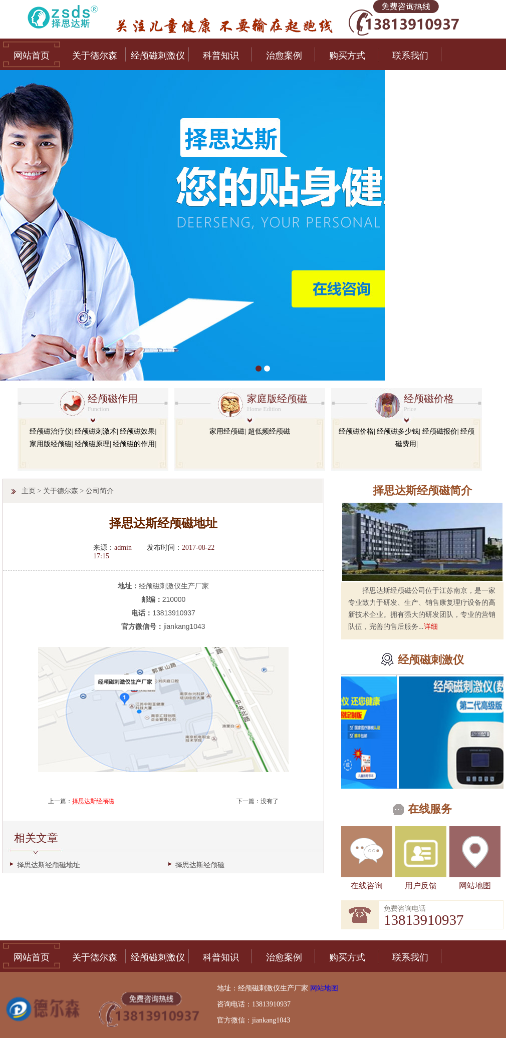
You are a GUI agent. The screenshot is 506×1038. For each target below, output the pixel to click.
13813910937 (424, 920)
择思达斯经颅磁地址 (48, 865)
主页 (29, 491)
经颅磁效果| (138, 431)
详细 (431, 626)
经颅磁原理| (93, 444)
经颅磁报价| (440, 431)
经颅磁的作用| (134, 444)
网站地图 (475, 885)
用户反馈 (421, 885)
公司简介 (100, 491)
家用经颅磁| (227, 431)
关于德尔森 (60, 491)
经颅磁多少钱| (398, 431)
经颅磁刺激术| (96, 431)
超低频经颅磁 (269, 431)
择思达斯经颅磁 (93, 801)
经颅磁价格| (357, 431)
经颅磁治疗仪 (51, 431)
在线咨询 (367, 885)
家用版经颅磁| (51, 444)
